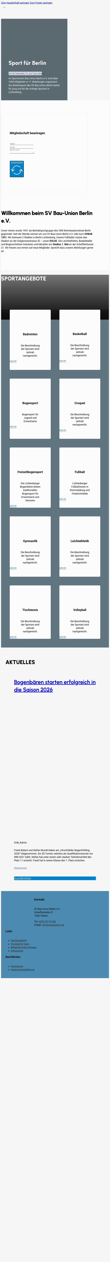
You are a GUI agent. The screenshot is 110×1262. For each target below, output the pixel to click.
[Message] (23, 151)
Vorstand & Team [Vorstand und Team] (20, 944)
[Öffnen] (4, 7)
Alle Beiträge (22, 879)
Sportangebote (19, 941)
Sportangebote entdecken (25, 73)
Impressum (17, 967)
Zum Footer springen (41, 2)
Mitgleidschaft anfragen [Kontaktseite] (24, 948)
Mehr (13, 362)
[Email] (21, 147)
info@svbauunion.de (53, 925)
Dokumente (17, 951)
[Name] (21, 144)
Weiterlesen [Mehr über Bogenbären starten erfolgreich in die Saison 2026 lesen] (20, 868)
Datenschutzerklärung (23, 970)
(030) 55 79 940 (47, 922)
